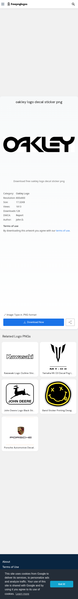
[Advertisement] (39, 54)
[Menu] (3, 4)
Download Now (34, 322)
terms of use (63, 230)
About (6, 561)
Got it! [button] (61, 584)
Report (19, 215)
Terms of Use (10, 567)
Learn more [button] (22, 593)
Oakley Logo (22, 193)
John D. (20, 219)
